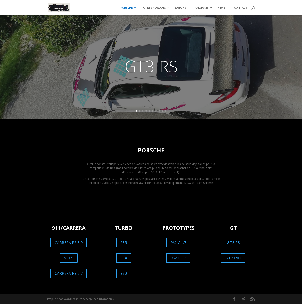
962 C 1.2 (178, 258)
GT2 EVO (233, 258)
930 (123, 273)
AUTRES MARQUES (154, 7)
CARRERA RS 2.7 (69, 273)
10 (165, 111)
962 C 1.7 (178, 242)
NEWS (221, 7)
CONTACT (240, 7)
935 (123, 242)
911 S (68, 258)
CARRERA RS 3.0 (69, 242)
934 (123, 258)
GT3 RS (151, 66)
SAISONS (180, 7)
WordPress (71, 299)
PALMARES (202, 7)
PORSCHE (127, 7)
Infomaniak (106, 299)
